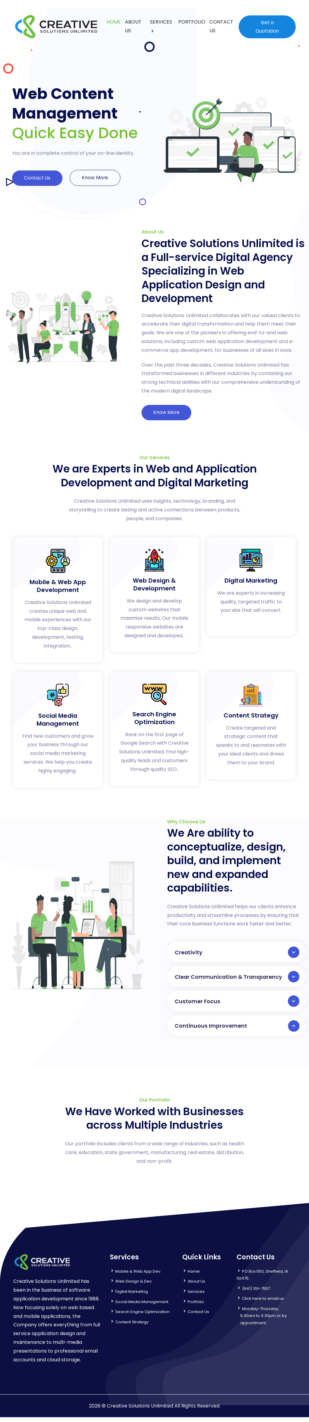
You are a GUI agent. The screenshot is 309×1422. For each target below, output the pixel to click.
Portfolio (196, 1306)
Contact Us (38, 178)
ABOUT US (133, 26)
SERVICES (160, 21)
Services (196, 1296)
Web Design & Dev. (133, 1286)
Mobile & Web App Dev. (138, 1276)
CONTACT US (221, 26)
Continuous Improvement (237, 1030)
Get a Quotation (267, 26)
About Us (196, 1286)
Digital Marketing (131, 1296)
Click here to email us (263, 1303)
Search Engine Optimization (142, 1316)
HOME (113, 21)
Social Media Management (141, 1306)
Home (194, 1276)
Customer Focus (237, 1005)
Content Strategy (131, 1326)
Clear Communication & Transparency (237, 979)
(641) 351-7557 (256, 1293)
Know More (97, 177)
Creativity (237, 954)
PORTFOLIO (191, 21)
